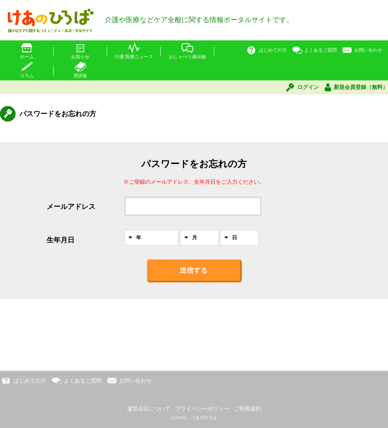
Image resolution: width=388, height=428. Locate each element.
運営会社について (148, 409)
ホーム (27, 56)
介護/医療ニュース (133, 56)
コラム (27, 75)
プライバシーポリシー (202, 409)
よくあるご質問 (320, 50)
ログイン (308, 87)
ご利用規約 (247, 409)
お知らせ (80, 56)
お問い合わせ (368, 50)
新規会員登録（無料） (361, 87)
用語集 (80, 75)
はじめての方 (273, 50)
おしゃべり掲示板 (187, 56)
